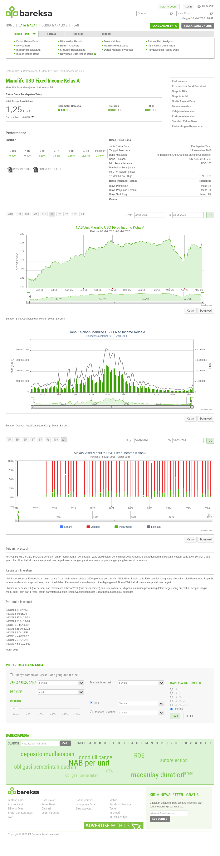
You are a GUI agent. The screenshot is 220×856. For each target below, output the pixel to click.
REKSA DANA (21, 34)
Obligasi (46, 808)
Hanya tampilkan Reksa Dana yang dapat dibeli (47, 675)
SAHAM (51, 34)
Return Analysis (69, 45)
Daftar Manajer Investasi (118, 49)
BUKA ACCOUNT (168, 6)
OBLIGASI (78, 34)
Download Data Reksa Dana (76, 54)
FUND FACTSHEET (47, 169)
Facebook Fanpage (120, 804)
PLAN (75, 25)
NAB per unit (89, 763)
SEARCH (13, 743)
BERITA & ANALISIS (54, 25)
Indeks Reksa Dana (27, 54)
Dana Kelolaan (112, 41)
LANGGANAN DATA (164, 25)
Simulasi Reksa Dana (72, 49)
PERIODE (16, 692)
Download (206, 310)
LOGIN (188, 6)
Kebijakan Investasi (183, 111)
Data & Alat (12, 71)
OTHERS (106, 34)
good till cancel (96, 757)
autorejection (174, 760)
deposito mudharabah (47, 754)
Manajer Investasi (100, 682)
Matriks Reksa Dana (116, 45)
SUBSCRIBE (159, 818)
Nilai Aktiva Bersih (71, 41)
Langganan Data (85, 804)
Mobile (113, 800)
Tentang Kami (16, 800)
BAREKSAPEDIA (17, 735)
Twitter (113, 808)
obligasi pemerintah (81, 775)
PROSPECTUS (19, 169)
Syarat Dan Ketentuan (20, 812)
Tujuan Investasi (181, 106)
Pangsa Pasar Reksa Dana (163, 49)
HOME (10, 25)
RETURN (15, 701)
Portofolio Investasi (183, 116)
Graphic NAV (179, 91)
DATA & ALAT (28, 25)
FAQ (10, 816)
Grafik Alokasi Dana (184, 101)
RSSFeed (114, 812)
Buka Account (84, 808)
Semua (179, 709)
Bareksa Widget (118, 816)
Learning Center (51, 812)
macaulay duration (157, 774)
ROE (139, 755)
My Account (205, 6)
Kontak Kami (15, 804)
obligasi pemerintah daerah (45, 767)
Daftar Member (84, 800)
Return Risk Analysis (160, 41)
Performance (179, 81)
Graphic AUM (180, 96)
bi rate (188, 773)
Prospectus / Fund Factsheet (189, 86)
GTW (109, 771)
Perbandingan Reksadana (187, 126)
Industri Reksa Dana (28, 49)
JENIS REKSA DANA (23, 683)
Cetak (190, 310)
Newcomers (23, 45)
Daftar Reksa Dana (27, 41)
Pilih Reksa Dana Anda (161, 45)
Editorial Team (16, 808)
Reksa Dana (30, 71)
